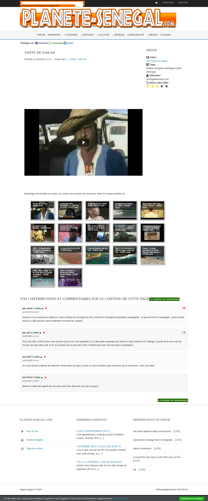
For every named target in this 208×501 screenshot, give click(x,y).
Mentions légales (40, 441)
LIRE (177, 432)
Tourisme (71, 33)
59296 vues (60, 58)
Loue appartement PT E (95, 432)
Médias (153, 33)
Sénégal (119, 33)
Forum (41, 33)
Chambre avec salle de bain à (101, 447)
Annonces (54, 33)
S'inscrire (178, 3)
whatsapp (61, 42)
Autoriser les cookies (192, 498)
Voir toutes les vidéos (158, 60)
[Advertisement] (83, 85)
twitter (74, 42)
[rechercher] (53, 6)
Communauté (136, 33)
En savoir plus (120, 498)
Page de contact (40, 449)
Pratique (88, 33)
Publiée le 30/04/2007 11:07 (38, 58)
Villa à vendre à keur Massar (101, 463)
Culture (104, 33)
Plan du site (37, 432)
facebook (47, 42)
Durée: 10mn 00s (78, 58)
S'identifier (162, 3)
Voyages (165, 33)
